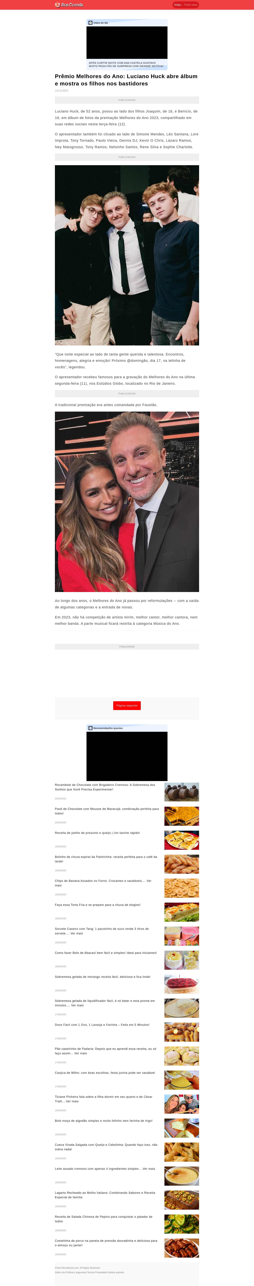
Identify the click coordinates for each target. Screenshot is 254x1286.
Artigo (177, 4)
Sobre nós (60, 1272)
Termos (90, 1272)
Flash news (190, 4)
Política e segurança (76, 1272)
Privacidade (101, 1272)
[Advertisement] (127, 674)
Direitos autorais (116, 1272)
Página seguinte (127, 705)
